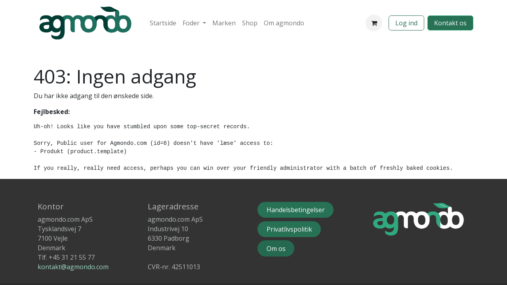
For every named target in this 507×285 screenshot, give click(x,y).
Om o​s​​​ (276, 248)
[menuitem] (163, 23)
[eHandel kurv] (374, 23)
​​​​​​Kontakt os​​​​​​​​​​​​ (450, 23)
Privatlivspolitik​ (289, 229)
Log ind (406, 23)
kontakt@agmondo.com (73, 266)
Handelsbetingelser (296, 209)
